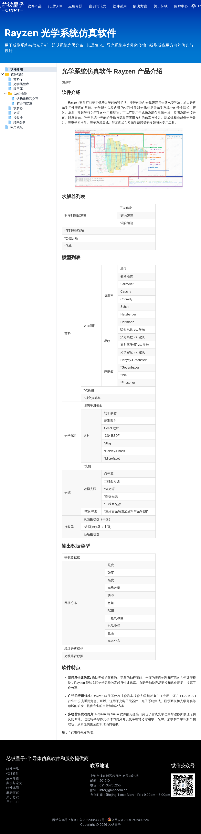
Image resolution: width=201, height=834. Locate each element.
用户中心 (181, 6)
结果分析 (19, 122)
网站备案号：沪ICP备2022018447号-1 (79, 820)
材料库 (18, 79)
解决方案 (140, 6)
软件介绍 (16, 69)
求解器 (18, 108)
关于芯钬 (160, 6)
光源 (16, 113)
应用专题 (75, 6)
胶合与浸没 (24, 103)
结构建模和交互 (27, 99)
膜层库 (18, 89)
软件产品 (34, 6)
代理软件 (55, 6)
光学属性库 (21, 84)
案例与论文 (97, 6)
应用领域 (16, 127)
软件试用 (120, 6)
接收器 (18, 118)
